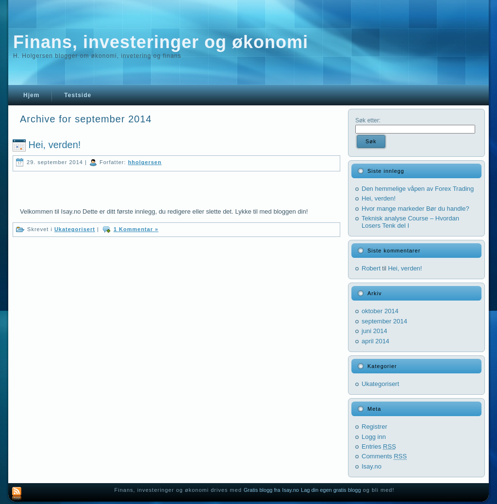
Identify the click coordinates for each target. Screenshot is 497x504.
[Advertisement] (133, 186)
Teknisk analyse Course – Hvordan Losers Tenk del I (410, 222)
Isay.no (371, 466)
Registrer (374, 426)
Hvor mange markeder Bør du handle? (415, 208)
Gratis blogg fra (262, 490)
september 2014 (384, 321)
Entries (379, 446)
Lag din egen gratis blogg (331, 490)
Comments (384, 456)
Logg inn (374, 436)
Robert (371, 268)
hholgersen (145, 162)
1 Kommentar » (136, 229)
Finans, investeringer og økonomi (160, 42)
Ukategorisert (74, 229)
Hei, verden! (55, 144)
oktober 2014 (380, 311)
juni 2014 (374, 331)
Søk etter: (368, 120)
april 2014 (375, 341)
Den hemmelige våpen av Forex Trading (418, 188)
